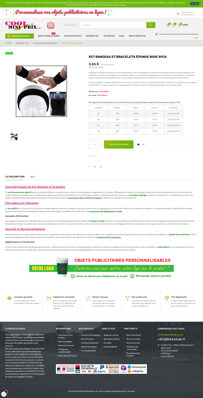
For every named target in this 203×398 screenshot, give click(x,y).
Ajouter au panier (118, 144)
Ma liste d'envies (133, 343)
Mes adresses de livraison (133, 354)
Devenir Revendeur (89, 347)
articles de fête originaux (108, 237)
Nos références (87, 339)
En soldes (108, 343)
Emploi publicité (110, 347)
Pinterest (102, 166)
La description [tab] (14, 176)
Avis (32, 176)
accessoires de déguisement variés (105, 211)
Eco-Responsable (88, 351)
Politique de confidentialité (64, 350)
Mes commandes (133, 339)
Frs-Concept (129, 391)
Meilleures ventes (111, 335)
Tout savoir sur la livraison (65, 336)
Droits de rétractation (67, 356)
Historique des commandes (132, 348)
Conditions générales (90, 343)
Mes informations (133, 335)
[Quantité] (95, 144)
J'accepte (194, 4)
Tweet (96, 166)
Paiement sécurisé (66, 345)
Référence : (94, 91)
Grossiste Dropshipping (90, 335)
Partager (91, 166)
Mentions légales (65, 342)
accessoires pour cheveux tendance (85, 198)
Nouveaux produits (112, 339)
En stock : (93, 95)
